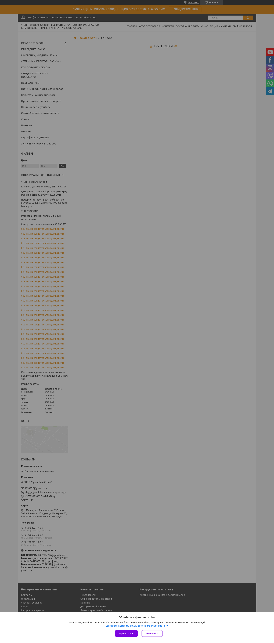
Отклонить (152, 633)
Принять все (126, 633)
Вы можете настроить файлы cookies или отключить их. (136, 625)
